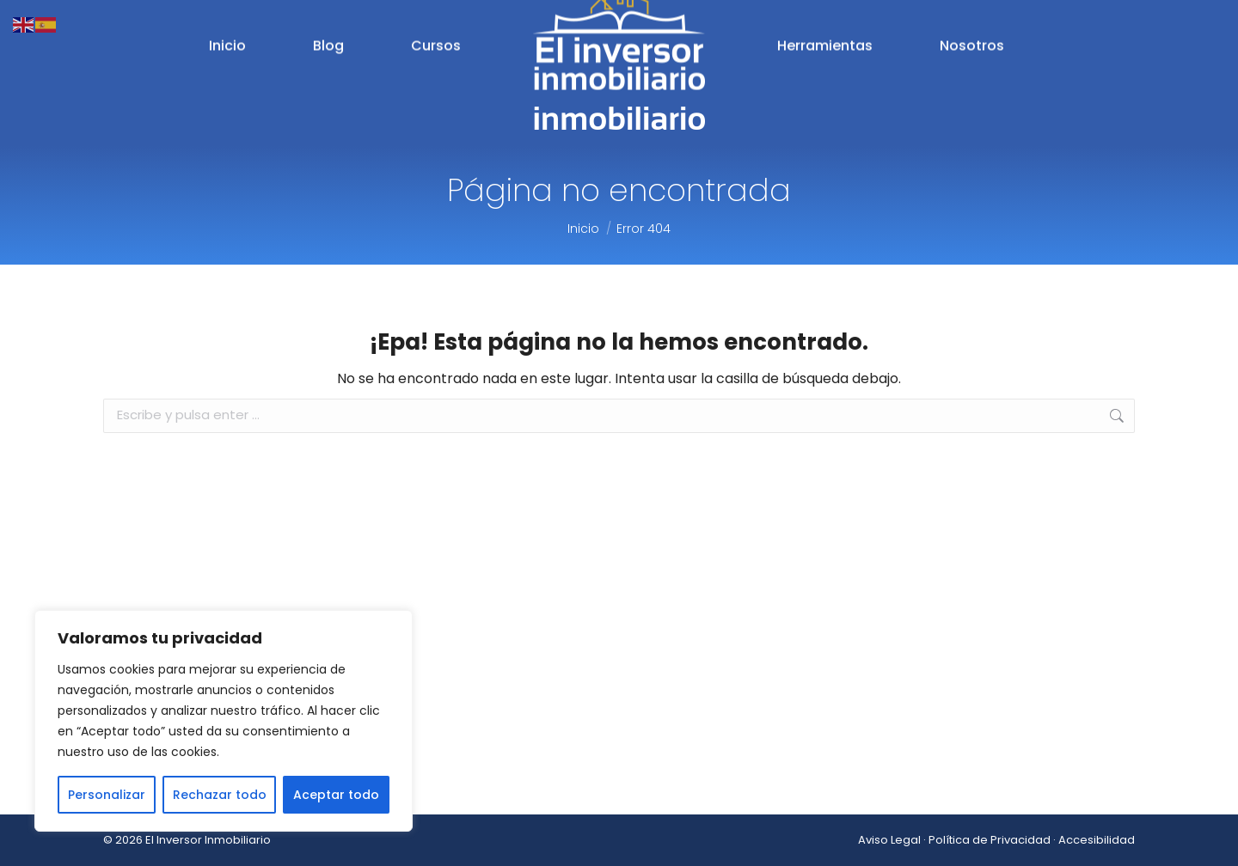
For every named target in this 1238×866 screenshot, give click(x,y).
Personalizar (106, 794)
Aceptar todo (336, 794)
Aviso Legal (889, 840)
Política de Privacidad (990, 840)
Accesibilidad (1096, 840)
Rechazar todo (220, 794)
